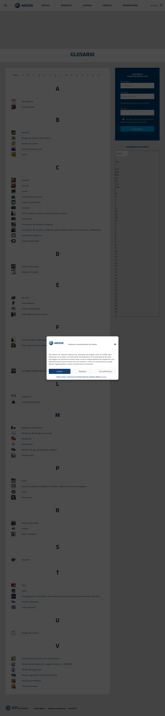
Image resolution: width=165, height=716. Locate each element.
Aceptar (60, 371)
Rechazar (82, 371)
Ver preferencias (105, 371)
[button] (115, 344)
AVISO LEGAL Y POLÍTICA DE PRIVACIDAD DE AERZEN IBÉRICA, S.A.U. (81, 377)
